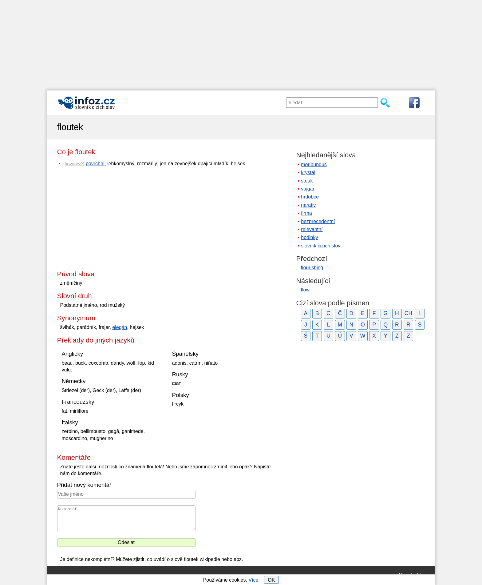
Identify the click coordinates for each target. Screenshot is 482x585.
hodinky (309, 237)
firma (306, 213)
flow (305, 289)
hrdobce (310, 196)
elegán (119, 327)
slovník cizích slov (320, 245)
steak (307, 180)
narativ (308, 205)
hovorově (74, 163)
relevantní (311, 229)
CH (408, 313)
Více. (253, 580)
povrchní (95, 163)
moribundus (314, 164)
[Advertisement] (241, 43)
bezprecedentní (318, 221)
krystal (308, 172)
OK (271, 580)
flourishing (312, 267)
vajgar (307, 188)
